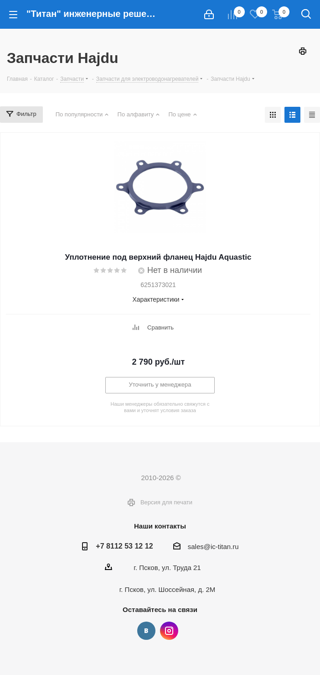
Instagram (169, 631)
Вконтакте (146, 631)
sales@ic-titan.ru (213, 546)
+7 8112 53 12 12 (124, 546)
